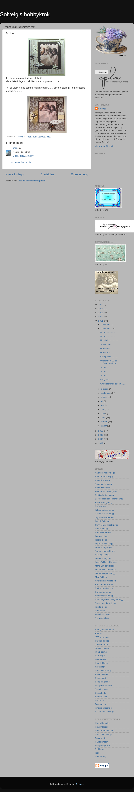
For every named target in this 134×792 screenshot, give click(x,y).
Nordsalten (100, 667)
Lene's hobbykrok (103, 558)
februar (104, 421)
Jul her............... (107, 332)
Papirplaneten (101, 742)
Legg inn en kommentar (21, 162)
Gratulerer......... (107, 348)
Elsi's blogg (100, 506)
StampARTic (101, 697)
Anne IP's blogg (102, 480)
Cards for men (101, 644)
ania (15, 148)
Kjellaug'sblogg (102, 554)
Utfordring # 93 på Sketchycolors (108, 362)
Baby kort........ (107, 379)
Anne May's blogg (103, 484)
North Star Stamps (103, 734)
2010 (101, 431)
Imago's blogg (101, 536)
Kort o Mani (100, 659)
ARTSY (98, 633)
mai (103, 409)
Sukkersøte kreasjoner (105, 603)
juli (102, 401)
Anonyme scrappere (104, 629)
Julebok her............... (110, 344)
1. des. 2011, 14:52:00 (23, 156)
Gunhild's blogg (102, 521)
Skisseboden (101, 693)
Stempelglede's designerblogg (109, 599)
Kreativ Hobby (101, 663)
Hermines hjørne (103, 532)
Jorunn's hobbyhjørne (105, 551)
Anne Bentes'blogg (104, 476)
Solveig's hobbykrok (25, 14)
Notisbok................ (109, 340)
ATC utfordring (102, 637)
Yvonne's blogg (102, 618)
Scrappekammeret (103, 685)
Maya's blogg (101, 577)
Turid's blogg (101, 607)
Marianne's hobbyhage (105, 569)
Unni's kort (100, 610)
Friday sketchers (102, 648)
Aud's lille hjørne (102, 488)
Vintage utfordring (103, 708)
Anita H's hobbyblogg (105, 473)
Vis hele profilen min (104, 146)
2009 (101, 435)
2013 (101, 313)
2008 (101, 439)
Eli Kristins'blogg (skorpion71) (109, 499)
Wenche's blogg (102, 614)
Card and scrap (102, 641)
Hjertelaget (100, 655)
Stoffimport (100, 749)
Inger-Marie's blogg (104, 543)
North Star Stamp (103, 670)
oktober (104, 389)
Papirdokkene (101, 674)
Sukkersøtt (100, 700)
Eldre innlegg (79, 174)
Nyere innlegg (14, 174)
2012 (101, 317)
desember (106, 324)
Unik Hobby (100, 756)
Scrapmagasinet (102, 682)
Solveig (102, 108)
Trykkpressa (100, 704)
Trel (97, 753)
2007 (101, 443)
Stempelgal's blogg (104, 596)
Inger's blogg (101, 540)
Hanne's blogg (101, 528)
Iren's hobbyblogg (103, 547)
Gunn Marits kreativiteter (106, 525)
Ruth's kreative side (104, 588)
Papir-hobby (100, 738)
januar (104, 426)
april (103, 413)
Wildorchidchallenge (104, 711)
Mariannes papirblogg (105, 573)
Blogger (79, 784)
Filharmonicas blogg (104, 510)
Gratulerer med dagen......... (113, 384)
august (104, 397)
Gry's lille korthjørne (104, 517)
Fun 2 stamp (101, 652)
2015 (101, 304)
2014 (101, 308)
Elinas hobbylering (103, 502)
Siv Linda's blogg (103, 592)
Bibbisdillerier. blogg (104, 495)
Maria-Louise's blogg (104, 566)
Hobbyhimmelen (102, 723)
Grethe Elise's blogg (104, 514)
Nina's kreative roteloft (105, 581)
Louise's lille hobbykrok (106, 562)
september (106, 393)
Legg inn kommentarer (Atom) (31, 181)
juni (103, 405)
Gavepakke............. (109, 357)
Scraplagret (100, 678)
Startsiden (47, 174)
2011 (101, 321)
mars (103, 417)
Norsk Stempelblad (104, 730)
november (106, 328)
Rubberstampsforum (104, 584)
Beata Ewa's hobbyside (106, 491)
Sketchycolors (101, 689)
